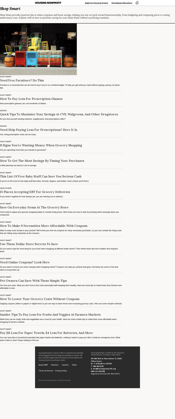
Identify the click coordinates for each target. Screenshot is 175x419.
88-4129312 (115, 374)
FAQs (74, 365)
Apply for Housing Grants (96, 3)
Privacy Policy (61, 370)
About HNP (43, 365)
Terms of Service (46, 370)
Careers (65, 365)
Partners (55, 365)
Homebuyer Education (122, 3)
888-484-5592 (98, 366)
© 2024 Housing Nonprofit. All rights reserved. (55, 380)
